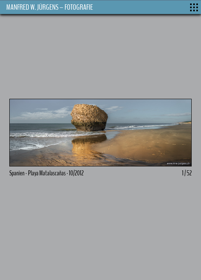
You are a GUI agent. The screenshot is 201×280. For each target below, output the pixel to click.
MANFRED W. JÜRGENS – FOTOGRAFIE (49, 7)
